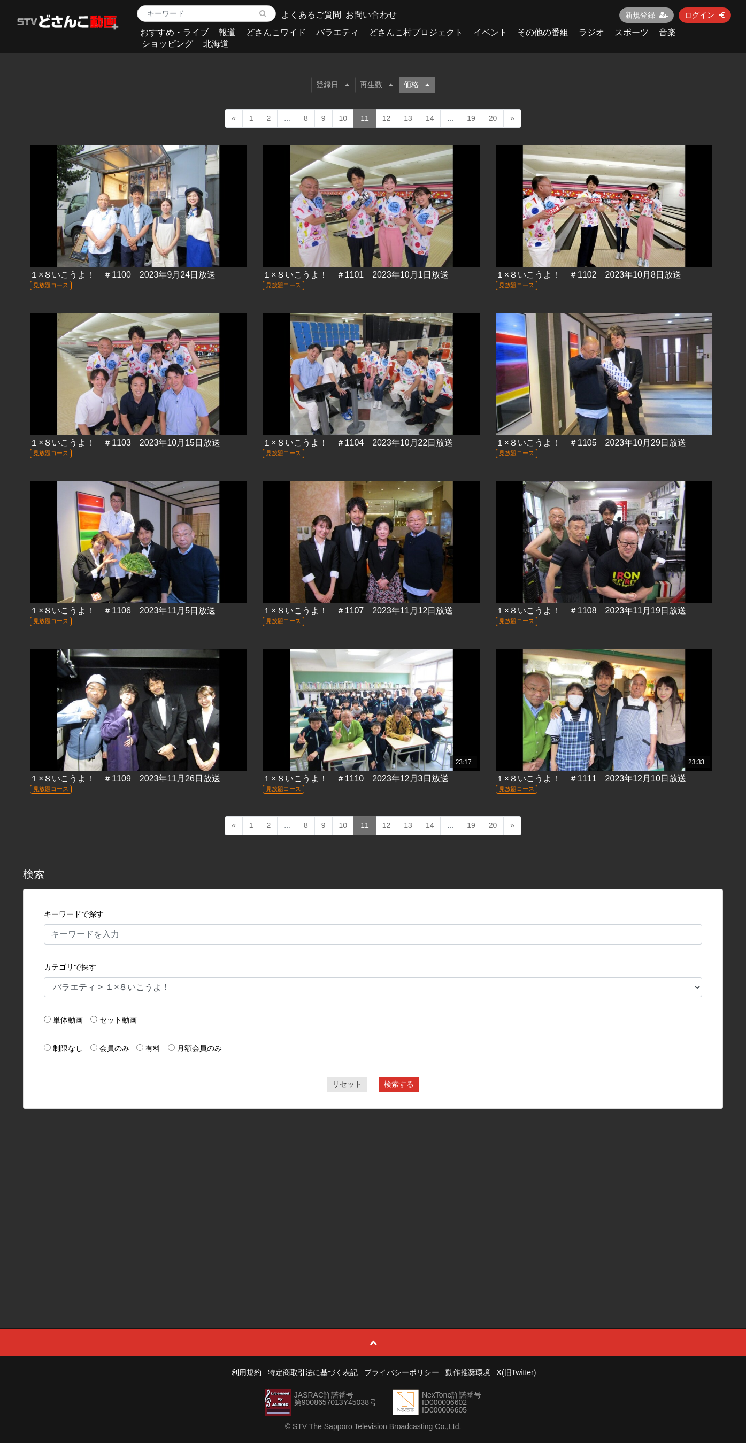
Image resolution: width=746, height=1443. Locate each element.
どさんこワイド (276, 32)
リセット (347, 1084)
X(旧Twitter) (516, 1372)
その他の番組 (542, 32)
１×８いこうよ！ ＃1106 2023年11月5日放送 (123, 610)
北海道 (216, 43)
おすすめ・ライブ (174, 32)
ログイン (705, 15)
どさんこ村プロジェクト (416, 32)
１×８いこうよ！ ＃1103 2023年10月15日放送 (125, 442)
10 (343, 118)
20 (493, 118)
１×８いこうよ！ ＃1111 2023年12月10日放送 (591, 778)
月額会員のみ (199, 1048)
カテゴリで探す (70, 967)
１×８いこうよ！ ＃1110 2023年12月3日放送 (355, 778)
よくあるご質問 (311, 14)
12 (386, 118)
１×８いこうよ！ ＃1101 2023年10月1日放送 (355, 274)
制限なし (68, 1048)
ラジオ (591, 32)
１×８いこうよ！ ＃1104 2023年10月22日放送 (358, 442)
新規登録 (646, 15)
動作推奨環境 (467, 1372)
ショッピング (167, 43)
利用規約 (247, 1372)
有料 (152, 1048)
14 (430, 118)
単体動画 (68, 1020)
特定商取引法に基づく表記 (313, 1372)
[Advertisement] (373, 1194)
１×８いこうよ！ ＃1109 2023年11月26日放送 (125, 778)
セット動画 (118, 1020)
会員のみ (114, 1048)
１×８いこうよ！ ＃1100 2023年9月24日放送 (123, 274)
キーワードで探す (74, 914)
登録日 (332, 84)
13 (408, 118)
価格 (416, 84)
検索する (399, 1084)
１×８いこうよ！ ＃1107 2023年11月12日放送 (358, 610)
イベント (490, 32)
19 (471, 118)
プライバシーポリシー (401, 1372)
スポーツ (631, 32)
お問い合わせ (371, 14)
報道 (227, 32)
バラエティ (337, 32)
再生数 (376, 84)
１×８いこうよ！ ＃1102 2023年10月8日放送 (588, 274)
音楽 (667, 32)
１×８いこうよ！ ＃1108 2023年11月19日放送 (591, 610)
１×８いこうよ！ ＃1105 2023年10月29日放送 (591, 442)
